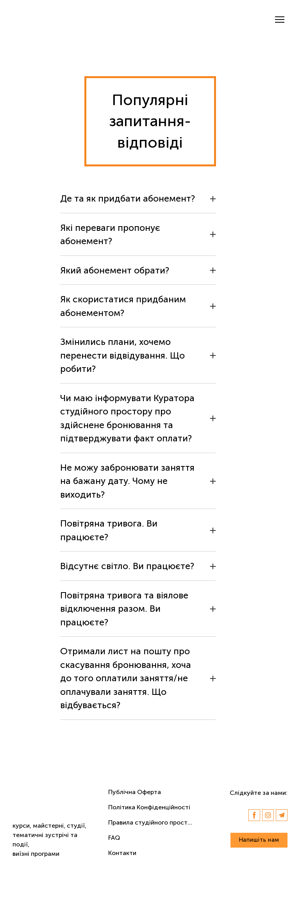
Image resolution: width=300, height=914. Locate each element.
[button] (138, 198)
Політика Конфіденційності (149, 807)
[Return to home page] (45, 19)
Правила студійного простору (152, 822)
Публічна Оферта (134, 792)
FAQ (114, 837)
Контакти (122, 853)
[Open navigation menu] (280, 19)
